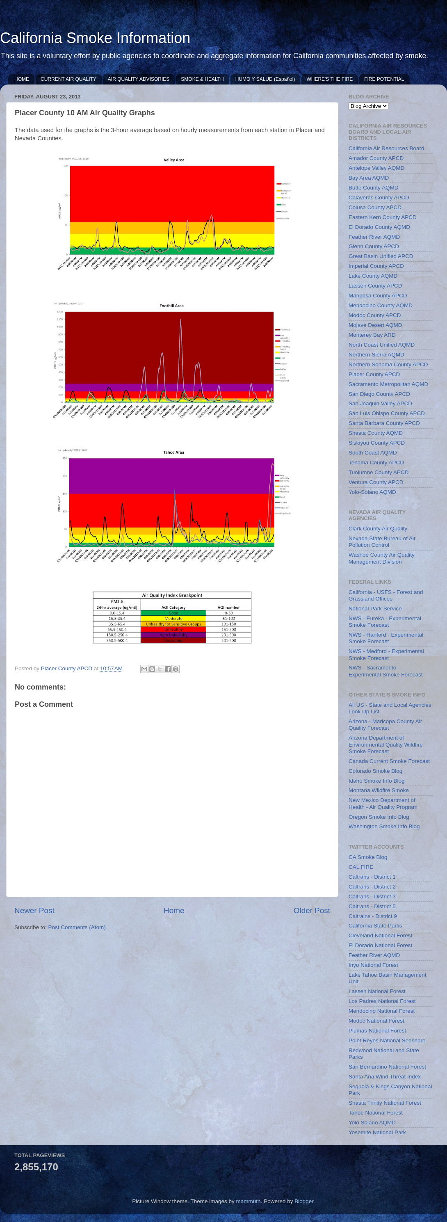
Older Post (312, 910)
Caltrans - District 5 (372, 906)
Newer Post (34, 910)
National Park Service (375, 608)
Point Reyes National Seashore (387, 1040)
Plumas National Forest (377, 1031)
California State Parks (375, 926)
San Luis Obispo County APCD (387, 413)
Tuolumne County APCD (379, 472)
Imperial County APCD (376, 266)
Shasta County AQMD (376, 433)
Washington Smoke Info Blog (384, 826)
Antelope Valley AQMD (376, 168)
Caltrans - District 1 (372, 877)
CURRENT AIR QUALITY (68, 79)
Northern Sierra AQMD (376, 355)
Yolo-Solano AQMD (372, 492)
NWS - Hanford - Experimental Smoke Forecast (386, 638)
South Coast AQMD (373, 453)
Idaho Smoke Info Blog (377, 781)
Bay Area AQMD (369, 178)
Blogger (303, 1201)
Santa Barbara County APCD (384, 423)
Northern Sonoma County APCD (388, 364)
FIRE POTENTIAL (384, 79)
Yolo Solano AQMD (372, 1122)
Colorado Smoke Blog (375, 771)
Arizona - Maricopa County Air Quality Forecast (385, 724)
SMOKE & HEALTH (202, 79)
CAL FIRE (361, 867)
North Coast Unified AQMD (382, 345)
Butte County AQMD (374, 188)
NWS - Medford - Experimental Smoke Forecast (386, 654)
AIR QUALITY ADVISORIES (139, 79)
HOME (21, 79)
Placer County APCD (374, 374)
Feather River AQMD (374, 237)
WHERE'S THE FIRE (329, 79)
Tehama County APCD (376, 462)
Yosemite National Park (377, 1132)
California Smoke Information (95, 38)
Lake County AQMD (373, 276)
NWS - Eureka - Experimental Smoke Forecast (385, 621)
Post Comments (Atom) (77, 927)
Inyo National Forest (373, 965)
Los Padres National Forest (382, 1001)
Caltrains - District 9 (373, 916)
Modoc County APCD (375, 315)
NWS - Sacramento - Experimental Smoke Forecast (386, 671)
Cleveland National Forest (380, 935)
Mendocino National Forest (382, 1011)
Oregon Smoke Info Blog (379, 817)
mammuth (248, 1201)
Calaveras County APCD (379, 197)
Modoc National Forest (376, 1021)
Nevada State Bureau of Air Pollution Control (382, 541)
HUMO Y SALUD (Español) (265, 79)
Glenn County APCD (374, 246)
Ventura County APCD (376, 482)
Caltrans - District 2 (372, 887)
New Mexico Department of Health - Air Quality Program (383, 803)
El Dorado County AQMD (379, 227)
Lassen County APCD (375, 286)
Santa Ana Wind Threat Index (385, 1077)
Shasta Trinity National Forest (385, 1103)
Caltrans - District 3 (372, 896)
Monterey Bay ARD (372, 335)
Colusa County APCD (375, 207)
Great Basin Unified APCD (381, 256)
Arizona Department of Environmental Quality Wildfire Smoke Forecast (386, 744)
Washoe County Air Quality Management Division (382, 558)
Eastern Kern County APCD (383, 217)
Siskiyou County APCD (377, 443)
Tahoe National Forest (376, 1113)
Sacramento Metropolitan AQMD (388, 384)
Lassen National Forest (377, 991)
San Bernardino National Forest (387, 1067)
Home (174, 910)
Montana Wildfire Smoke (379, 790)
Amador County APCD (376, 158)
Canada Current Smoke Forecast (389, 761)
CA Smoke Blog (368, 857)
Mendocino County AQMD (381, 305)
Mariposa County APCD (378, 295)
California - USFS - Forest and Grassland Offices (386, 595)
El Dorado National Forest (380, 945)
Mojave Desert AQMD (375, 325)
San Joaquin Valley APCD (380, 403)
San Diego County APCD (379, 394)
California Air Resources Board (386, 148)
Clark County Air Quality (378, 528)
